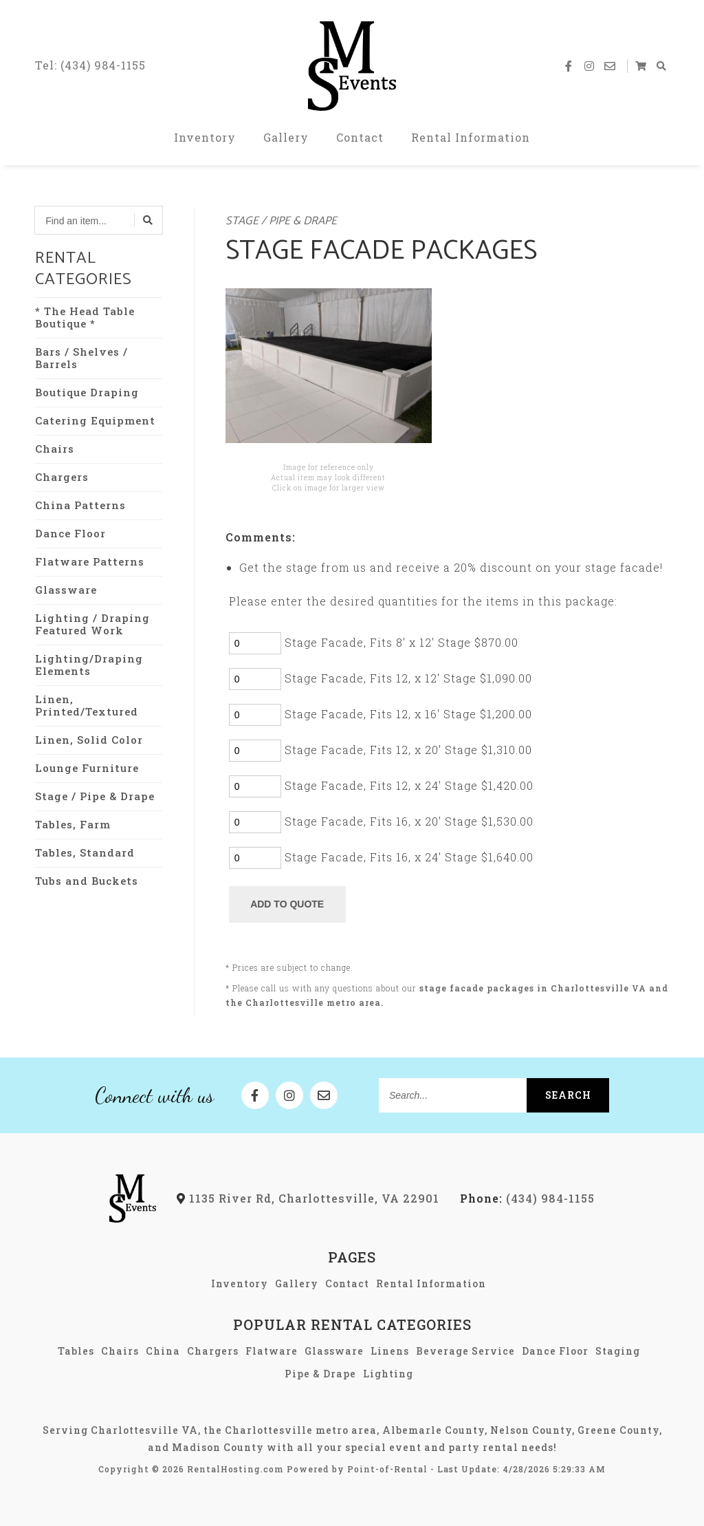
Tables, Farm (73, 824)
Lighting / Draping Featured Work (92, 624)
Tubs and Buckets (86, 881)
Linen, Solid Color (89, 739)
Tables (76, 1350)
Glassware (66, 590)
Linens (390, 1350)
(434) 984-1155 (527, 1198)
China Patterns (80, 505)
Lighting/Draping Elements (89, 665)
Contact (360, 137)
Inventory (205, 137)
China (163, 1350)
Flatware (271, 1350)
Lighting (388, 1373)
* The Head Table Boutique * (85, 317)
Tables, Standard (85, 852)
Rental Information (470, 137)
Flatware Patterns (89, 561)
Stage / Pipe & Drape (95, 796)
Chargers (62, 477)
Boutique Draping (87, 392)
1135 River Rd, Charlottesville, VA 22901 (308, 1198)
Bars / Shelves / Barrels (81, 358)
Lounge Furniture (87, 768)
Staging (617, 1350)
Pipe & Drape (320, 1373)
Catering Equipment (95, 420)
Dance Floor (70, 533)
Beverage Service (465, 1350)
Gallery (286, 137)
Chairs (54, 448)
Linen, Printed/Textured (86, 705)
